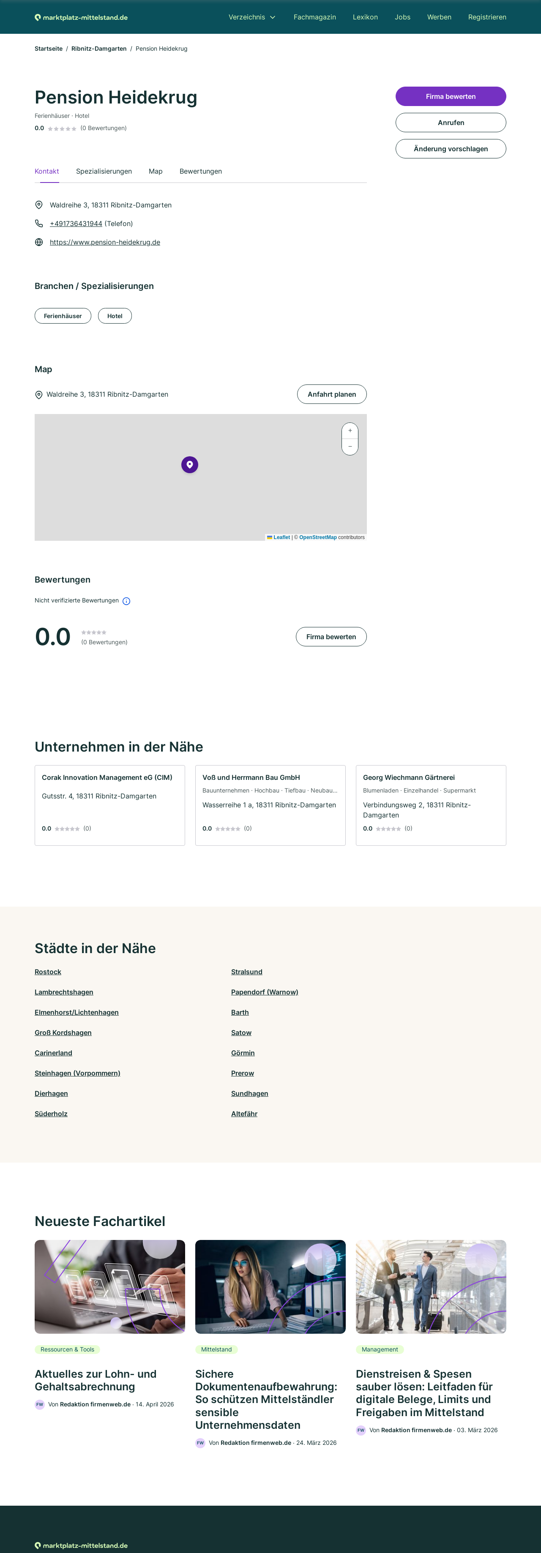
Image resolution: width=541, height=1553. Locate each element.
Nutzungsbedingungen (304, 1516)
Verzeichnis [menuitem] (247, 17)
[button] (190, 466)
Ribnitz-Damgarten (99, 48)
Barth (161, 992)
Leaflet (278, 537)
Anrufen (451, 122)
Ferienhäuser (63, 315)
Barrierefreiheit (245, 1516)
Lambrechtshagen (299, 971)
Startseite (49, 48)
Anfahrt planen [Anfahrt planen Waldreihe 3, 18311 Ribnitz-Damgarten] (332, 394)
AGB (349, 1516)
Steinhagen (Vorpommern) (313, 1012)
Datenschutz (201, 1516)
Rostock (48, 971)
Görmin (164, 1012)
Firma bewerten (331, 636)
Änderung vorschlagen (451, 148)
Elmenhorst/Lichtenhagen (77, 992)
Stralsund (168, 971)
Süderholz (286, 1032)
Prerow (399, 1012)
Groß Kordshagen (299, 992)
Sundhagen (171, 1032)
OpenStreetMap (318, 537)
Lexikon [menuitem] (365, 17)
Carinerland (53, 1012)
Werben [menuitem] (439, 17)
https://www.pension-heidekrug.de (105, 242)
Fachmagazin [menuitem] (315, 17)
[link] (110, 805)
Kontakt (166, 1516)
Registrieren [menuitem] (487, 17)
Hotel (115, 315)
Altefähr (401, 1032)
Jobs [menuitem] (402, 17)
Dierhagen (51, 1032)
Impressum (377, 1516)
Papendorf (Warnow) (422, 971)
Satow (398, 992)
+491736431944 (76, 223)
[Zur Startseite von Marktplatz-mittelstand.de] (81, 17)
